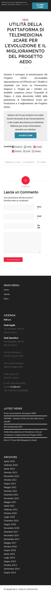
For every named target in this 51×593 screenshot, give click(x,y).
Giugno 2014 (10, 572)
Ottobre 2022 (10, 480)
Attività (7, 294)
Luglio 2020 (9, 517)
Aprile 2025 (9, 461)
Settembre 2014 (12, 568)
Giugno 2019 (10, 524)
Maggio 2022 (10, 487)
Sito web (38, 227)
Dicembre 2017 (11, 531)
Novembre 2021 (11, 498)
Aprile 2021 (9, 505)
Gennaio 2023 (10, 472)
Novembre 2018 (11, 528)
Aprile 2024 (9, 468)
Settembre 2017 (12, 539)
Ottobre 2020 (10, 513)
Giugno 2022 (10, 483)
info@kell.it (15, 386)
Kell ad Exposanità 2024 (13, 427)
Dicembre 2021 (11, 494)
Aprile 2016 (9, 554)
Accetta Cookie (25, 135)
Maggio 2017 (10, 543)
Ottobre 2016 (10, 546)
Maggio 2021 (10, 502)
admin (43, 162)
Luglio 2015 (9, 557)
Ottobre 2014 (10, 565)
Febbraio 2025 (11, 465)
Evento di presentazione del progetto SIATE (20, 413)
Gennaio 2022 (10, 491)
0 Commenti (28, 162)
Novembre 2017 (11, 535)
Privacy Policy (24, 4)
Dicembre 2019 (11, 520)
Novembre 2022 (11, 476)
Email (39, 217)
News (25, 20)
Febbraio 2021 (11, 509)
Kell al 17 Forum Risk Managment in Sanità (20, 440)
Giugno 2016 (10, 550)
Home (6, 290)
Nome (39, 208)
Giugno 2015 (10, 561)
